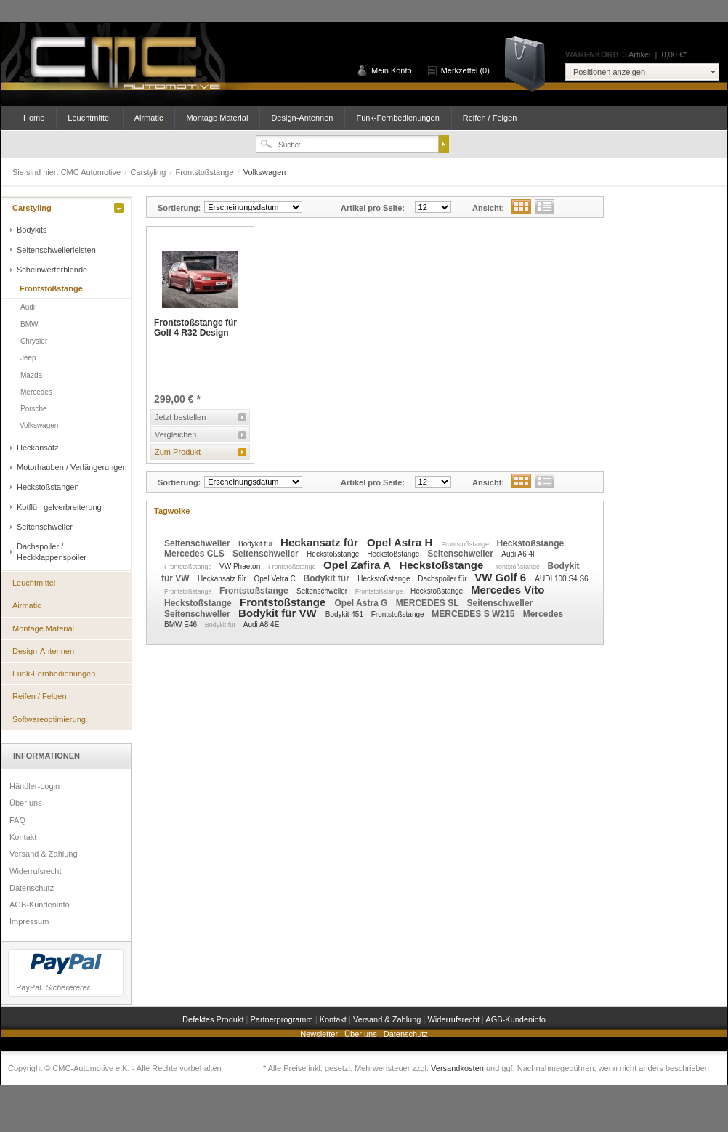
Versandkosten (457, 1068)
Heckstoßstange (530, 543)
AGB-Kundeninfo (39, 904)
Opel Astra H (401, 542)
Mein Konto (391, 70)
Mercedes (36, 392)
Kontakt (22, 837)
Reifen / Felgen (490, 117)
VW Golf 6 (501, 577)
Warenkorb (530, 63)
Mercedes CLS (195, 554)
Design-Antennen (302, 117)
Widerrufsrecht (35, 871)
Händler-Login (34, 786)
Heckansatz (37, 447)
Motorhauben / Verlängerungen (72, 467)
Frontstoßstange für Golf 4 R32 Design (195, 328)
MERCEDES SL (428, 603)
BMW (29, 324)
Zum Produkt (178, 452)
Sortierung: (179, 207)
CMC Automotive (124, 64)
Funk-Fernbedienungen (397, 117)
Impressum (29, 921)
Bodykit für (256, 544)
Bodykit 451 (345, 614)
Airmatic (148, 117)
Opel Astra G (362, 603)
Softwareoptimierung (49, 719)
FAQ (17, 820)
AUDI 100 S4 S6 (561, 579)
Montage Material (217, 117)
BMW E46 (181, 624)
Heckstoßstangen (48, 486)
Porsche (33, 409)
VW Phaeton (240, 566)
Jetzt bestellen (180, 417)
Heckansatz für (320, 542)
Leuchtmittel (89, 117)
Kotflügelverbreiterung (59, 507)
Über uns (25, 803)
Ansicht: (488, 207)
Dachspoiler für (443, 579)
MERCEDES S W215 (474, 614)
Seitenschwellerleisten (56, 250)
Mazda (31, 375)
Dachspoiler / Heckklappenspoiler (51, 551)
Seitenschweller (45, 526)
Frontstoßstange (205, 172)
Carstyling (149, 172)
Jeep (28, 358)
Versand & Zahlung (43, 853)
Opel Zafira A (358, 565)
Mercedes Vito (507, 589)
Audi (27, 307)
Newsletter (320, 1034)
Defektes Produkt (214, 1019)
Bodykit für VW (279, 613)
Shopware (78, 1105)
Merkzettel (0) (465, 70)
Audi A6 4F (519, 554)
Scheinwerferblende (52, 269)
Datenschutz (31, 888)
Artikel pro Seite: (373, 207)
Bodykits (32, 229)
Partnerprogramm (282, 1019)
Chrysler (33, 341)
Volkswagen (39, 425)
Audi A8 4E (261, 624)
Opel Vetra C (275, 579)
